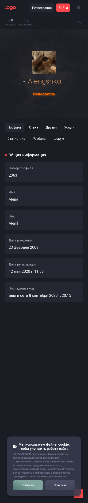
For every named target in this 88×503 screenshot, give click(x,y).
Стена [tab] (33, 127)
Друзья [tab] (51, 127)
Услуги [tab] (69, 127)
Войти (63, 8)
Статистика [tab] (16, 138)
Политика (60, 485)
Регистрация (42, 8)
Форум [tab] (59, 138)
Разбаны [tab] (39, 138)
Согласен (28, 485)
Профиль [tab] (15, 127)
